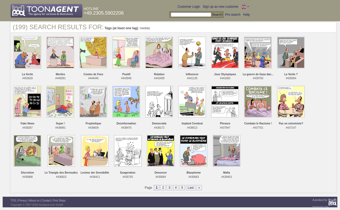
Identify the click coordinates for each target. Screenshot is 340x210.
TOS (13, 200)
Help (246, 14)
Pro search (232, 14)
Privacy (22, 200)
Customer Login (189, 7)
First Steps (59, 200)
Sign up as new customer (221, 7)
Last (191, 188)
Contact (46, 200)
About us (34, 200)
